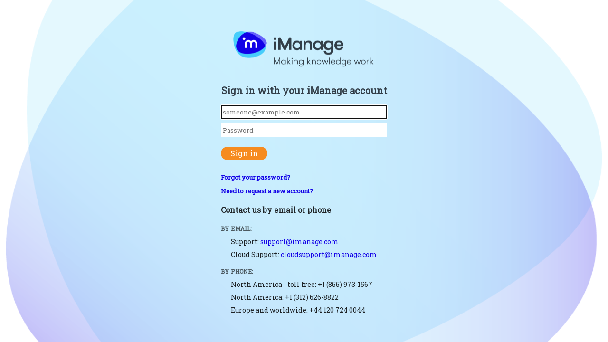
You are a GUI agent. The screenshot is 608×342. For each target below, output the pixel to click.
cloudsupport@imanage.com (329, 254)
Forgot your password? (255, 177)
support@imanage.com (299, 241)
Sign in (244, 153)
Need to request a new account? (267, 191)
